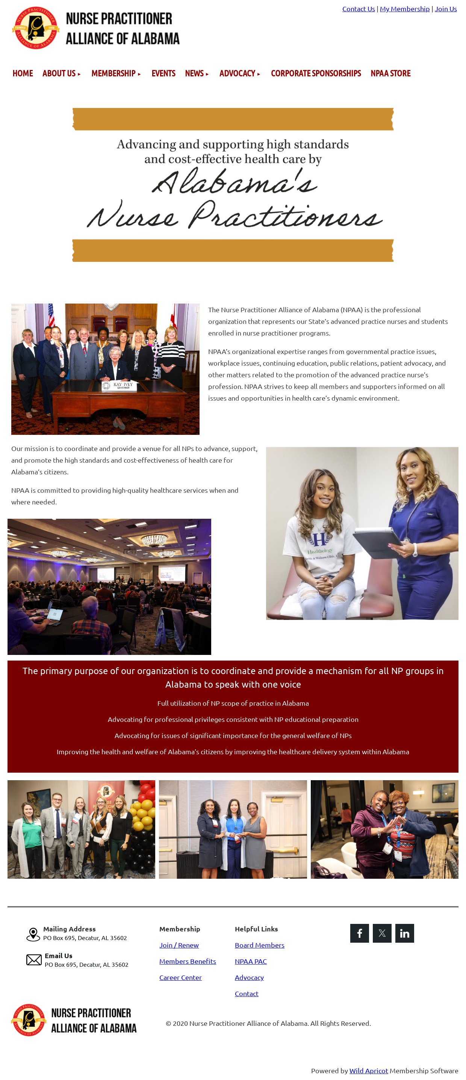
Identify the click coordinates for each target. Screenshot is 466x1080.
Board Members (259, 945)
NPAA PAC (251, 961)
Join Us (446, 8)
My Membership (405, 8)
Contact (247, 993)
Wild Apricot (369, 1070)
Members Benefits (187, 961)
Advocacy (249, 977)
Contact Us (358, 8)
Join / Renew (179, 945)
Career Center (180, 977)
